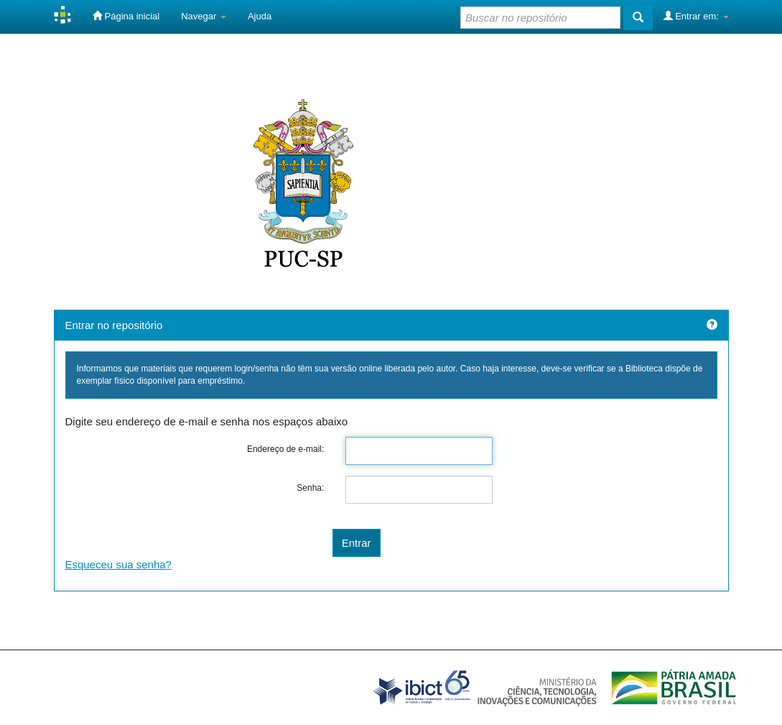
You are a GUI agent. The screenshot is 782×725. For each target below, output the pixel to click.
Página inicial (126, 16)
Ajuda (259, 16)
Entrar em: (696, 16)
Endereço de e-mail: (285, 449)
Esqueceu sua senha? (118, 564)
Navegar (203, 16)
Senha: (310, 488)
